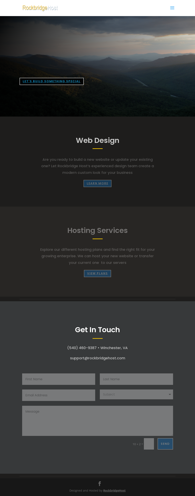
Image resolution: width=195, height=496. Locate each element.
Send (165, 444)
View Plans (97, 273)
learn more (97, 183)
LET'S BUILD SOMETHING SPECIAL (51, 81)
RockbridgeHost (114, 490)
